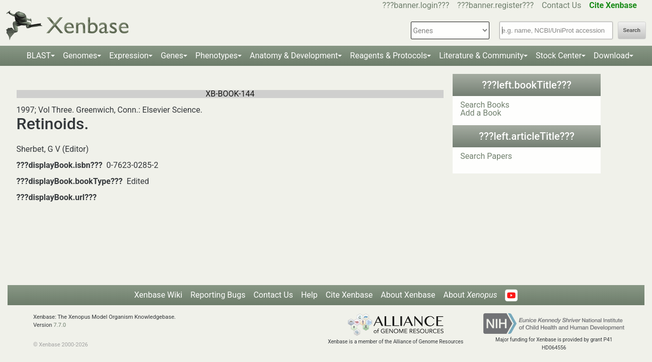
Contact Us (562, 5)
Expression (129, 55)
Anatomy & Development (294, 55)
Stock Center (559, 55)
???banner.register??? (495, 5)
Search (631, 30)
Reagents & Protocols (388, 55)
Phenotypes (216, 55)
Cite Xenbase (349, 295)
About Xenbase (408, 295)
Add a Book (480, 113)
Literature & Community (481, 55)
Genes (172, 55)
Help (309, 295)
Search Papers (486, 156)
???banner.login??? (416, 5)
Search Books (485, 105)
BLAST (39, 55)
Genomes (80, 55)
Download (611, 55)
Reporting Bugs (217, 295)
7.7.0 (59, 325)
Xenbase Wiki (158, 295)
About (470, 295)
